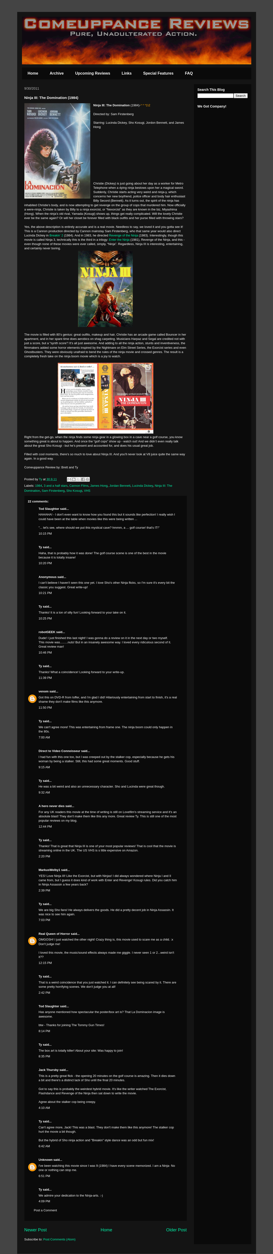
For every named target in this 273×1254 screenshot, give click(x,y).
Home (33, 73)
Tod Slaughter (49, 509)
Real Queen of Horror (54, 934)
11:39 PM (45, 678)
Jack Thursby (49, 1070)
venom (44, 691)
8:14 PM (44, 1031)
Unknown (46, 1160)
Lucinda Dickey (142, 485)
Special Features (158, 73)
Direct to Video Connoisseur (59, 751)
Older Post (176, 1230)
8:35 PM (44, 1056)
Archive (57, 73)
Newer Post (35, 1230)
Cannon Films (78, 485)
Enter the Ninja (119, 239)
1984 (38, 485)
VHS (87, 490)
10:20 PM (45, 563)
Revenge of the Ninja (123, 235)
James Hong (99, 485)
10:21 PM (45, 593)
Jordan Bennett (119, 485)
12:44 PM (45, 826)
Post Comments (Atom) (59, 1239)
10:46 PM (45, 652)
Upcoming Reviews (92, 73)
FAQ (189, 73)
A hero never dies (52, 806)
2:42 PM (44, 992)
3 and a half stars (56, 485)
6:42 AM (44, 1146)
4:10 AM (44, 1108)
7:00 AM (44, 737)
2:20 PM (44, 856)
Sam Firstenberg (53, 490)
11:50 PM (45, 707)
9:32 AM (44, 792)
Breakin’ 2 (56, 235)
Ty (40, 547)
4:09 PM (44, 1201)
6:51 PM (44, 1176)
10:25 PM (45, 618)
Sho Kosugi (74, 490)
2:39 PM (44, 890)
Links (127, 73)
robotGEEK (47, 632)
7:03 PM (44, 920)
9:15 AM (44, 767)
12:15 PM (45, 963)
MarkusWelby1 (49, 870)
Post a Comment (45, 1210)
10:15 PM (45, 533)
